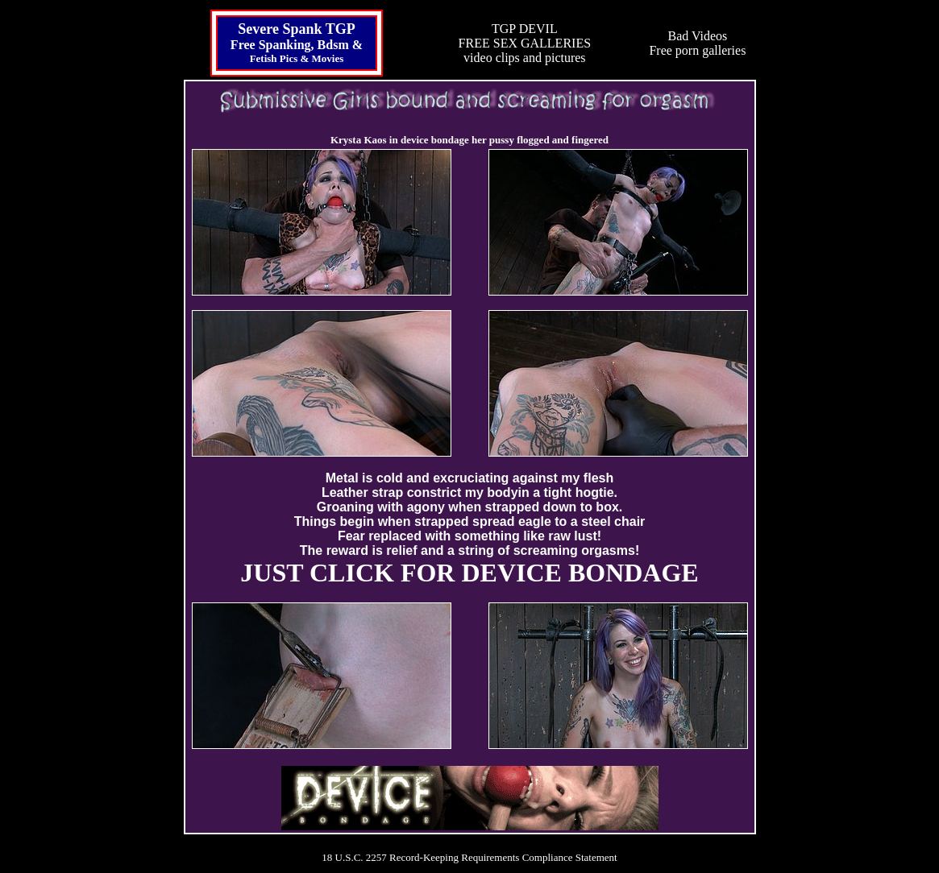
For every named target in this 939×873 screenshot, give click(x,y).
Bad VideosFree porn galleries (697, 43)
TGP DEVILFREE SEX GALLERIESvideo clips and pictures (525, 43)
